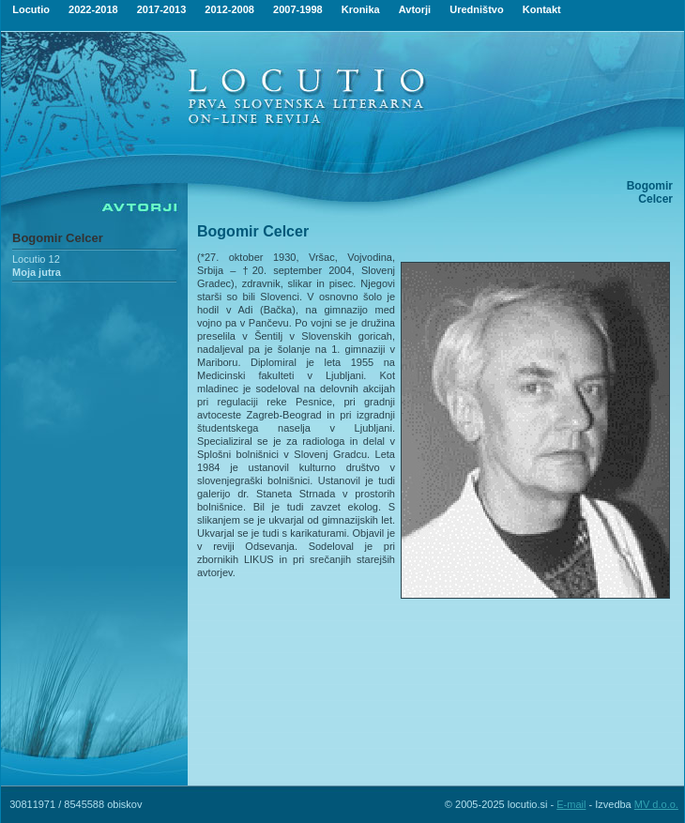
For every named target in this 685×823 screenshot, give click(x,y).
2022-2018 (93, 9)
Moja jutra (36, 272)
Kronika (361, 9)
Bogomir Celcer (57, 238)
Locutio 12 (36, 259)
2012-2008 (229, 9)
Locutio (31, 9)
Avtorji (415, 9)
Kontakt (542, 9)
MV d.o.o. (656, 804)
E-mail (571, 804)
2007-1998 (298, 9)
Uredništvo (476, 9)
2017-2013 (162, 9)
